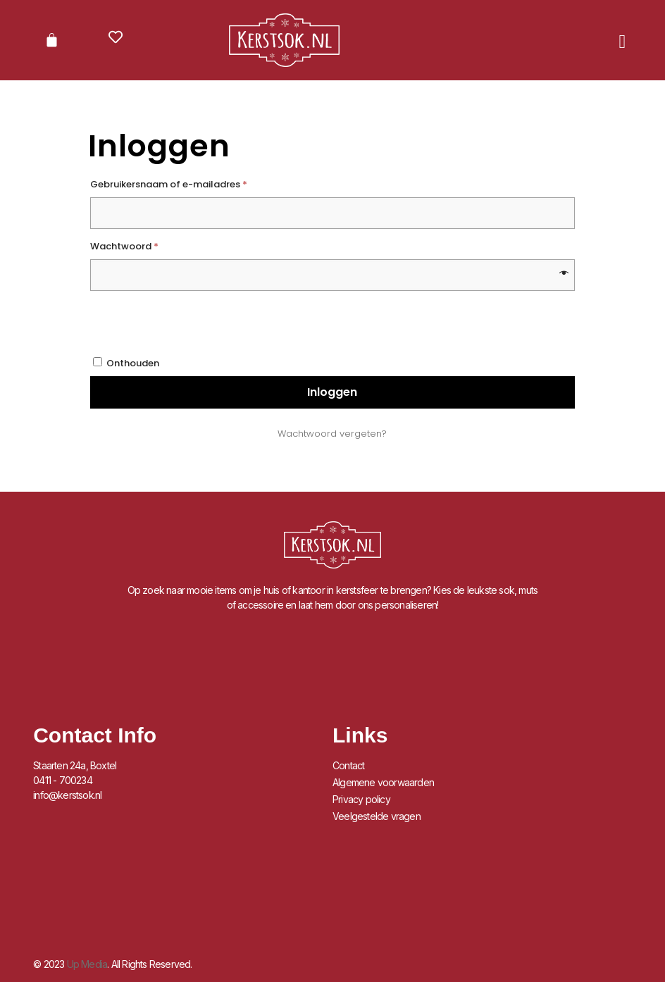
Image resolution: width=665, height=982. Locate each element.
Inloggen (332, 392)
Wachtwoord (140, 245)
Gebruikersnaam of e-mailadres (184, 183)
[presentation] (321, 322)
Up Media (87, 964)
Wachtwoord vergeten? (332, 433)
